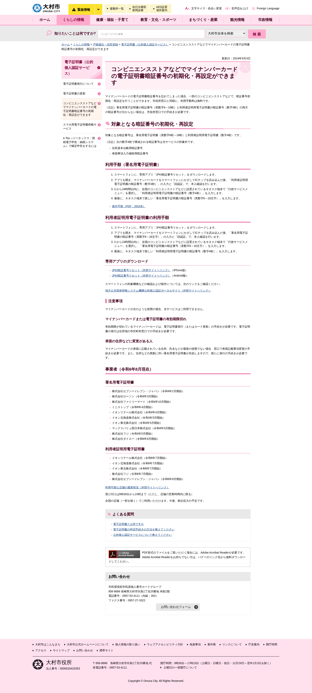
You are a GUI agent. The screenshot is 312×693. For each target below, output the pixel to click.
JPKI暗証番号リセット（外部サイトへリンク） (141, 270)
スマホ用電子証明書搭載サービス (80, 126)
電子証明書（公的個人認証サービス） (145, 44)
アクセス (40, 650)
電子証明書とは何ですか (128, 524)
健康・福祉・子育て (112, 20)
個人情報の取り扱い (127, 644)
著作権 (211, 644)
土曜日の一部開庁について (180, 667)
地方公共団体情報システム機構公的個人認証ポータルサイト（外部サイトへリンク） (158, 290)
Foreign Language (268, 8)
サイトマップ (61, 650)
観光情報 (237, 20)
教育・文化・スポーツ (158, 20)
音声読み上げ (239, 8)
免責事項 (195, 644)
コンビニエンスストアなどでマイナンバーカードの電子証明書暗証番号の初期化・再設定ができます (80, 109)
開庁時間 (271, 644)
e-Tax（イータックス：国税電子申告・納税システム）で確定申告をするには (80, 141)
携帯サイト (106, 650)
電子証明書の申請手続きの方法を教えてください (144, 529)
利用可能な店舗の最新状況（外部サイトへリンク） (137, 487)
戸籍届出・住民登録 (105, 44)
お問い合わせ (84, 650)
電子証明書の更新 (74, 93)
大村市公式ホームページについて (88, 644)
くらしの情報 (73, 20)
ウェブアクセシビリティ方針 (165, 644)
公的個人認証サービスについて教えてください (142, 534)
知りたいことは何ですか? (75, 33)
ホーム (44, 20)
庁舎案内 (253, 644)
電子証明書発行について (78, 83)
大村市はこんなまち (47, 644)
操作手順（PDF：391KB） (128, 206)
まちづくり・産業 (203, 20)
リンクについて (232, 644)
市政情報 (265, 20)
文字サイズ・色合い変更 (206, 8)
